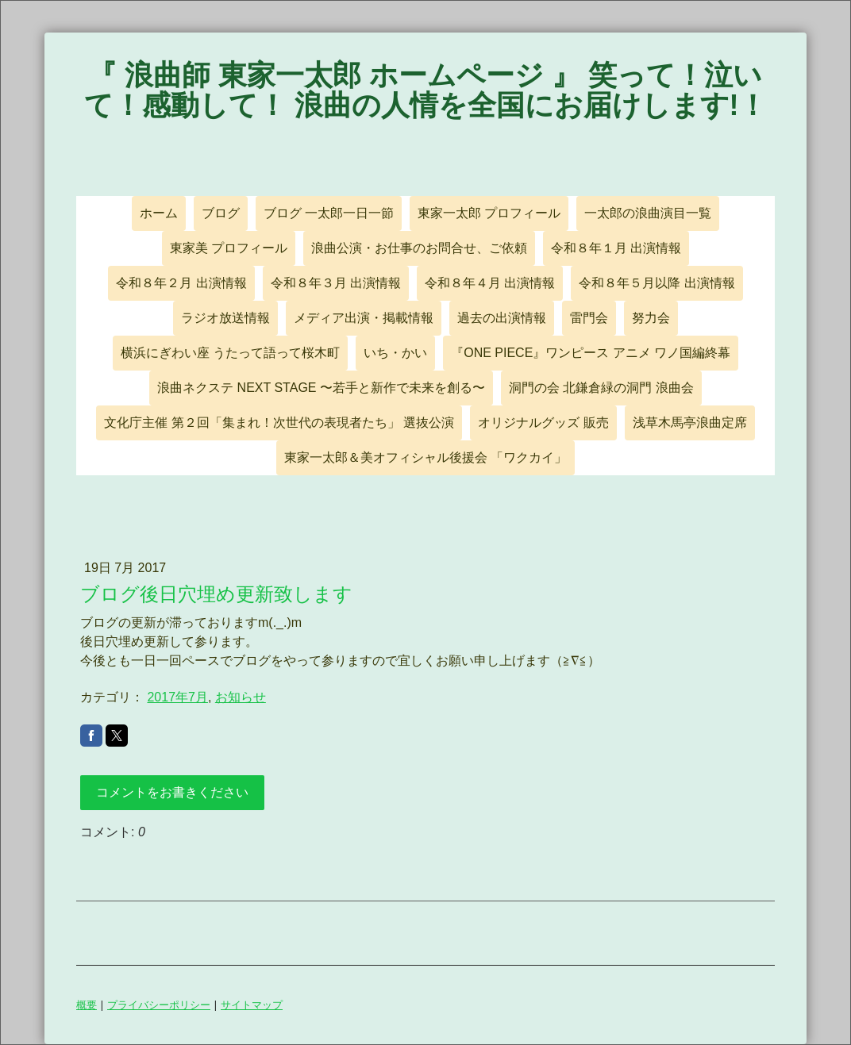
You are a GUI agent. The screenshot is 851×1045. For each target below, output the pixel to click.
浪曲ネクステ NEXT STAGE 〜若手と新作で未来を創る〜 (321, 387)
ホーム (159, 213)
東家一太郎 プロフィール (489, 213)
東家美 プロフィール (228, 248)
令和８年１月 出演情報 (616, 248)
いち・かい (395, 352)
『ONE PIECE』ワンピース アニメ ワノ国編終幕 (590, 352)
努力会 (651, 318)
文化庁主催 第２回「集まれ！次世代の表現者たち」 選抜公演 (279, 422)
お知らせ (240, 697)
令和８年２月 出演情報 (181, 283)
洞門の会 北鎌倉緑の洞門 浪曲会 (601, 387)
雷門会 (589, 318)
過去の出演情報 (501, 318)
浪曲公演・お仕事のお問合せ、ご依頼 (419, 248)
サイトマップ (252, 1004)
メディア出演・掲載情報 (363, 318)
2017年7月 (177, 697)
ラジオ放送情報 (225, 318)
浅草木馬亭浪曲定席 (690, 422)
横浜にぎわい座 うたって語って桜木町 (230, 352)
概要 (86, 1004)
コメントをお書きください (172, 792)
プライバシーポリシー (158, 1004)
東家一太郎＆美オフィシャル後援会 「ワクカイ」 (425, 457)
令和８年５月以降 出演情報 (656, 283)
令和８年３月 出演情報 (336, 283)
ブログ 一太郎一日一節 (329, 213)
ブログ (221, 213)
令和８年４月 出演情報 (490, 283)
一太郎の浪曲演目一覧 (647, 213)
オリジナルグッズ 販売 (543, 422)
